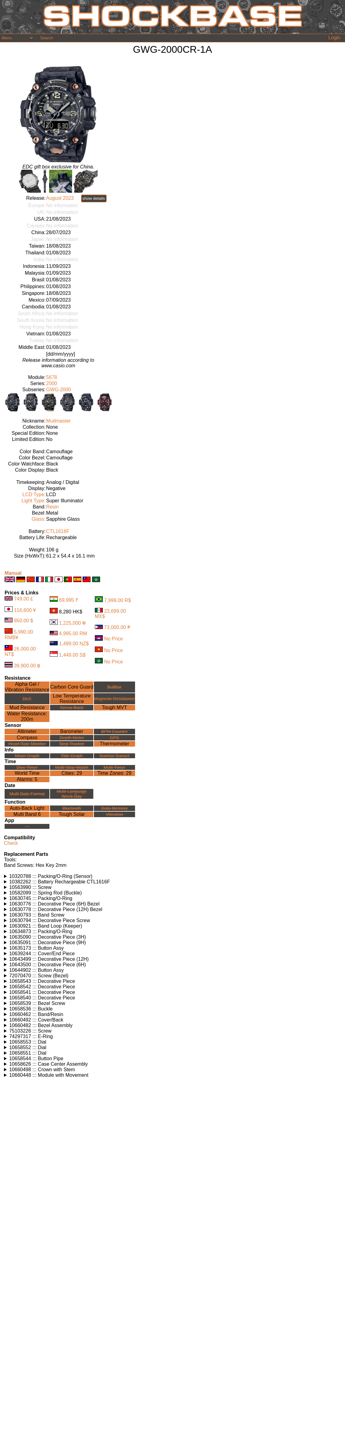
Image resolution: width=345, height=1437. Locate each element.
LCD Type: (33, 494)
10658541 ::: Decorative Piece (42, 992)
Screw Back (71, 707)
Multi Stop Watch (71, 767)
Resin (52, 506)
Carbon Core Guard (71, 687)
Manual (13, 573)
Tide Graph (72, 755)
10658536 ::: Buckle (30, 1008)
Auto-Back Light (27, 808)
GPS (114, 737)
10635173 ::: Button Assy (36, 948)
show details (94, 198)
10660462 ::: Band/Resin (36, 1014)
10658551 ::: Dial (27, 1053)
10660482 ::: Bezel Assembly (40, 1025)
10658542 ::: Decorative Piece (42, 986)
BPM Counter (114, 731)
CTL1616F (57, 531)
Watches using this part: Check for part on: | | (172, 876)
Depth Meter (72, 737)
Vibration (114, 814)
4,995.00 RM (73, 633)
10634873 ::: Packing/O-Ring (40, 931)
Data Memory (114, 808)
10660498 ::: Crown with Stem (42, 1069)
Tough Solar (72, 814)
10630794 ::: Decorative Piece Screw (49, 920)
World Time (27, 773)
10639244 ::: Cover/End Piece (42, 953)
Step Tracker (71, 743)
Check (11, 843)
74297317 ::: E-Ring (31, 1036)
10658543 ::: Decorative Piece (42, 981)
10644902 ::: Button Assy (36, 970)
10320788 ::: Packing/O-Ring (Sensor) (50, 876)
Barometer (71, 731)
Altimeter (27, 731)
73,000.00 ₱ (117, 627)
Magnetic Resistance (114, 698)
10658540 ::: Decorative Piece (42, 997)
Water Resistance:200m (27, 716)
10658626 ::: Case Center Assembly (48, 1064)
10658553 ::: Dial (27, 1042)
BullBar (114, 687)
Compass (27, 737)
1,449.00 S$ (72, 655)
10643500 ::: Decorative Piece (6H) (47, 964)
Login (334, 37)
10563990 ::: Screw (30, 887)
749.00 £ (23, 598)
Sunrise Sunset (114, 755)
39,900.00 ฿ (27, 665)
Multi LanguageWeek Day (72, 794)
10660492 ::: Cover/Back (36, 1019)
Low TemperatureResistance (72, 698)
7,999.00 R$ (117, 600)
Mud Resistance (27, 707)
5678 (51, 377)
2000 (51, 383)
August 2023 (60, 198)
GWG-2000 (58, 389)
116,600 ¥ (25, 610)
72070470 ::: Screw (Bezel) (38, 975)
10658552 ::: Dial (27, 1047)
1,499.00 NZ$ (74, 643)
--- (27, 826)
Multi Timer (114, 767)
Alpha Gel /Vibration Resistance (27, 687)
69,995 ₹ (68, 600)
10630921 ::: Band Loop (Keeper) (45, 926)
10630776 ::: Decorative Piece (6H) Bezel (54, 903)
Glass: (38, 519)
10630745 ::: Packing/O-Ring (40, 898)
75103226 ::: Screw (30, 1030)
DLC (27, 698)
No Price (113, 639)
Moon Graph (27, 755)
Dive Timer (27, 767)
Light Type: (33, 500)
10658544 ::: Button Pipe (36, 1058)
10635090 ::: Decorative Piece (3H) (47, 937)
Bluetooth (71, 808)
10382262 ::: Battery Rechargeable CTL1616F (59, 881)
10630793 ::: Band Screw (36, 914)
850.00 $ (23, 620)
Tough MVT (114, 707)
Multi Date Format (27, 793)
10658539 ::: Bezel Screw (37, 1003)
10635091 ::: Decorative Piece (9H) (47, 942)
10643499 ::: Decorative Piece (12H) (49, 959)
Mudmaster (58, 420)
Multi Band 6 (27, 814)
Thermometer (114, 743)
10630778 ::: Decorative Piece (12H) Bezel (55, 909)
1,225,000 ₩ (72, 623)
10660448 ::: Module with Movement (48, 1075)
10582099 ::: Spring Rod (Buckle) (45, 892)
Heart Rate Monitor (27, 743)
